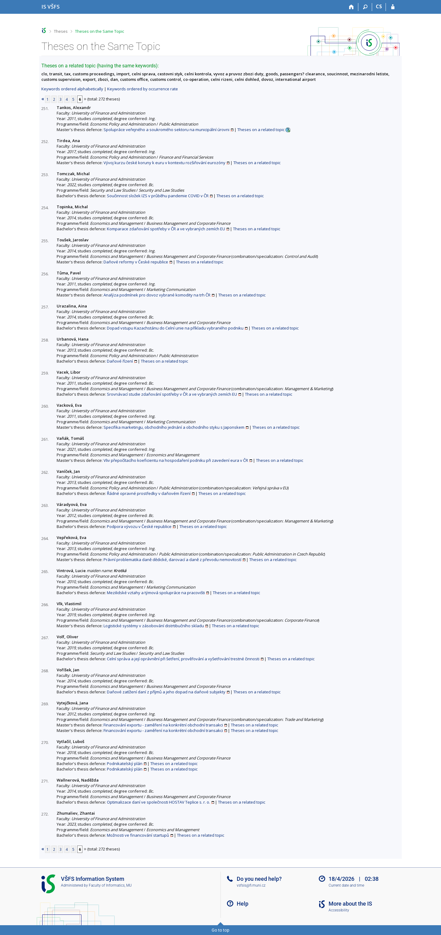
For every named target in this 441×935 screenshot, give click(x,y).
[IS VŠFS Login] (393, 7)
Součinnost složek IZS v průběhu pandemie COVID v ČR (158, 195)
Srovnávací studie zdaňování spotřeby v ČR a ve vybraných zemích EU (172, 394)
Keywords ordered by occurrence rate (142, 89)
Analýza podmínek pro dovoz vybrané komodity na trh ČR (157, 295)
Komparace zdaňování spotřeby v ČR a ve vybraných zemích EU (166, 229)
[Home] (351, 7)
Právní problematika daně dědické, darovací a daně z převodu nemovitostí (172, 559)
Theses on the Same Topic (99, 31)
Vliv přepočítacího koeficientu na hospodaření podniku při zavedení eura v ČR (176, 460)
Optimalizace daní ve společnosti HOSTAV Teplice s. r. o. (158, 802)
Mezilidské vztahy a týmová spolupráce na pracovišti (156, 592)
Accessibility (339, 910)
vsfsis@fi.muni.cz (251, 885)
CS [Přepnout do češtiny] (379, 6)
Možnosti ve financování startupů (138, 835)
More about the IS (350, 903)
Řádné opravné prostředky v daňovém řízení (148, 493)
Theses (61, 31)
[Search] (365, 7)
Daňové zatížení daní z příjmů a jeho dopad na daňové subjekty (166, 692)
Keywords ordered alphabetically (72, 89)
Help (242, 903)
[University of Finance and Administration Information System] (50, 6)
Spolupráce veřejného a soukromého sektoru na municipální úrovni (166, 129)
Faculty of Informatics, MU (110, 885)
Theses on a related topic (261, 129)
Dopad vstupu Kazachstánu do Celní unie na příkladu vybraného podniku (175, 328)
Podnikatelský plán (124, 763)
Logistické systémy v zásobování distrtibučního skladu (154, 625)
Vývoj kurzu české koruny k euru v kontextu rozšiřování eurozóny (164, 162)
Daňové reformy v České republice (136, 262)
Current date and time (346, 885)
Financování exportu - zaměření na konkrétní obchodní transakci (163, 725)
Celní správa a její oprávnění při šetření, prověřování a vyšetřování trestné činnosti (183, 659)
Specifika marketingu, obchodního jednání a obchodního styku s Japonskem (174, 427)
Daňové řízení (120, 361)
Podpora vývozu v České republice (139, 526)
